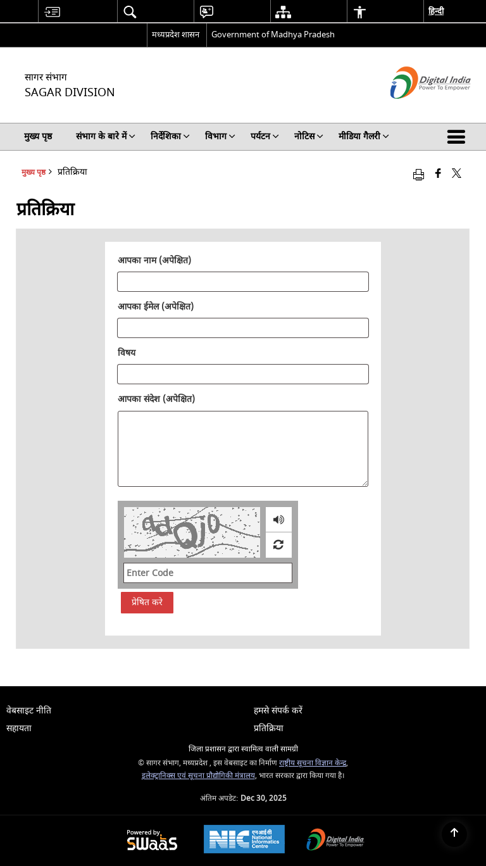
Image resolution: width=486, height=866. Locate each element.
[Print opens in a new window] (418, 174)
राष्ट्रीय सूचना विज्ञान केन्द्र (312, 763)
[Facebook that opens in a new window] (438, 174)
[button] (459, 136)
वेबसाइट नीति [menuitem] (28, 710)
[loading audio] (279, 519)
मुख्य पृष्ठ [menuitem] (38, 136)
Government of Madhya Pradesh (273, 34)
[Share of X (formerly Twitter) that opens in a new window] (456, 174)
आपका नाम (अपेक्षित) (154, 260)
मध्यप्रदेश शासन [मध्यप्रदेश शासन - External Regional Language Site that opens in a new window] (175, 34)
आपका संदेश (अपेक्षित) (156, 399)
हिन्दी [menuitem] (436, 11)
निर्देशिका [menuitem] (170, 136)
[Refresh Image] (278, 545)
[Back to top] (454, 834)
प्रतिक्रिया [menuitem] (269, 728)
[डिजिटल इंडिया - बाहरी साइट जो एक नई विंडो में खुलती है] (415, 109)
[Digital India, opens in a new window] (335, 841)
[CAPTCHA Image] (192, 532)
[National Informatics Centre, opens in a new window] (244, 840)
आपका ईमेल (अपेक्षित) (156, 307)
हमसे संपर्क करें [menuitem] (278, 710)
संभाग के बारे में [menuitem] (105, 136)
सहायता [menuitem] (19, 728)
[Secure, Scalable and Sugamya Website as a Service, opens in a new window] (152, 841)
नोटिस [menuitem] (308, 136)
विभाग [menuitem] (220, 136)
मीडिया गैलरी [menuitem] (364, 136)
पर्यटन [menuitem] (265, 136)
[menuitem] (52, 11)
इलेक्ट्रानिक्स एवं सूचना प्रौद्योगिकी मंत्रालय (198, 775)
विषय (126, 353)
